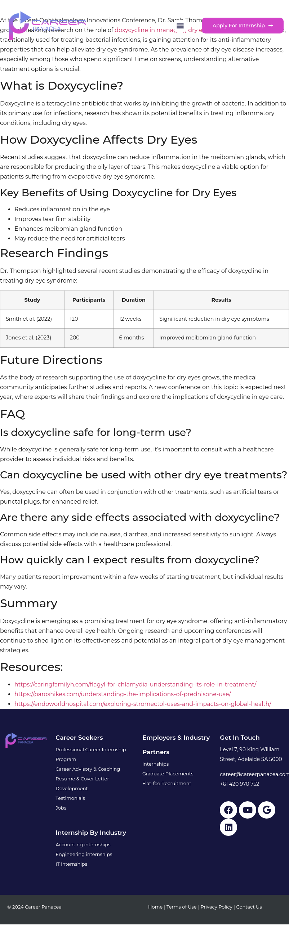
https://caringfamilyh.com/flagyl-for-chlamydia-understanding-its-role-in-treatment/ (135, 684)
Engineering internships (83, 854)
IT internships (71, 864)
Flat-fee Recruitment (166, 783)
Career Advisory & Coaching (87, 769)
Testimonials (70, 798)
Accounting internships (82, 844)
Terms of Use (181, 907)
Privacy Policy (216, 907)
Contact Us (249, 907)
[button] (180, 26)
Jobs (60, 808)
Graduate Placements (168, 773)
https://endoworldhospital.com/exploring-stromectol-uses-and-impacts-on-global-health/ (142, 704)
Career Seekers (79, 737)
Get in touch (240, 737)
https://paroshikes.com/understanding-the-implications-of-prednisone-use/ (122, 694)
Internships (155, 764)
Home (155, 907)
